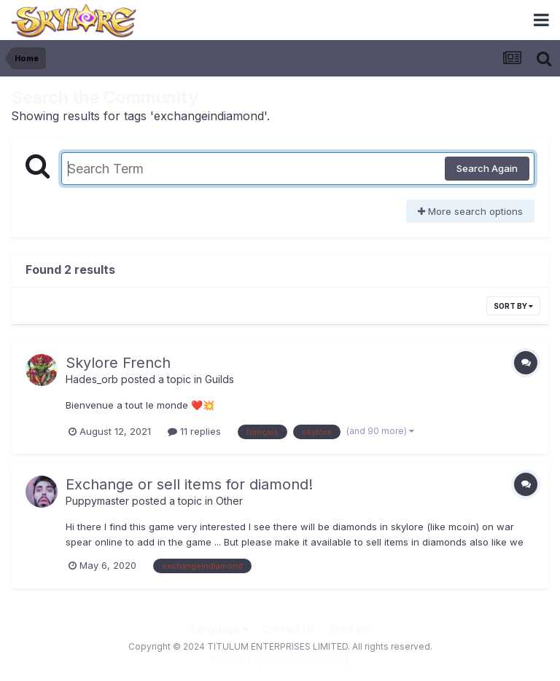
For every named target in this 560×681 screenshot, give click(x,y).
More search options (470, 211)
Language (220, 629)
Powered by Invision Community (280, 659)
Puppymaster (97, 501)
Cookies (349, 629)
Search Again (487, 168)
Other (229, 501)
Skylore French (118, 362)
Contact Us (288, 629)
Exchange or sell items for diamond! (189, 484)
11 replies (194, 431)
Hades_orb (92, 379)
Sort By (513, 306)
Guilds (219, 379)
